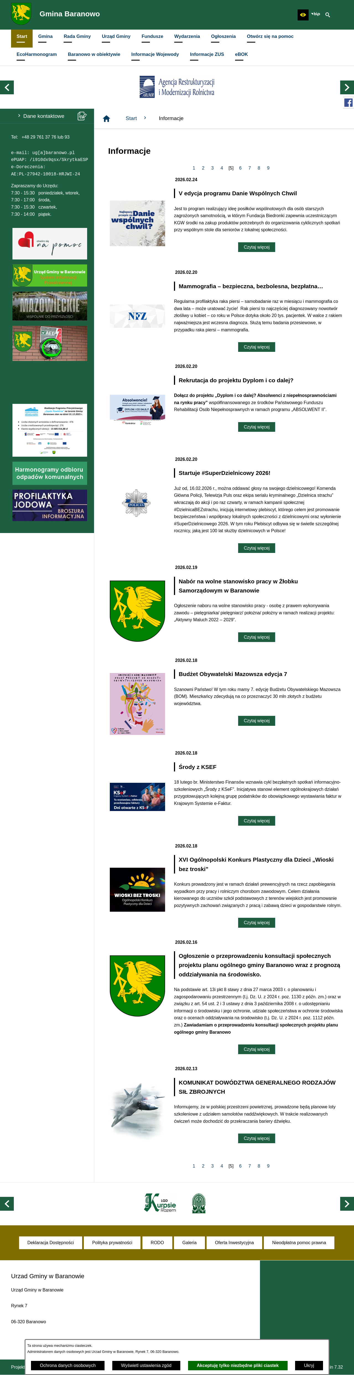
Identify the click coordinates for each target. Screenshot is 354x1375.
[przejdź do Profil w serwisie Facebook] (348, 102)
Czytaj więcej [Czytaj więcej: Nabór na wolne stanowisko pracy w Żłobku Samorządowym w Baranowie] (256, 637)
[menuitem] (22, 39)
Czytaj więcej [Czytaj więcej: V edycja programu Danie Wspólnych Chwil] (256, 247)
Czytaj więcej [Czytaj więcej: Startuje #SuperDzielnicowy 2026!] (256, 548)
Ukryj (309, 1365)
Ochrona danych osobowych (68, 1365)
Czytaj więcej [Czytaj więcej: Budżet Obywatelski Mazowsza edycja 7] (256, 720)
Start (137, 118)
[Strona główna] (106, 119)
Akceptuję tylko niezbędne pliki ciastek (238, 1365)
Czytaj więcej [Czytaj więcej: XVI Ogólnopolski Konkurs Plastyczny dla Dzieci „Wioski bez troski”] (256, 922)
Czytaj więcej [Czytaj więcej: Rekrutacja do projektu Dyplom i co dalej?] (256, 427)
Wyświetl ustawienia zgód (146, 1365)
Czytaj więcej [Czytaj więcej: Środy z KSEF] (256, 820)
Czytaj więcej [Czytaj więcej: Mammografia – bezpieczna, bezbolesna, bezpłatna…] (256, 347)
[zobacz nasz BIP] (315, 14)
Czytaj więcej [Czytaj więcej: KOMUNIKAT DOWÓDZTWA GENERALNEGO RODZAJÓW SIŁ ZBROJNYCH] (256, 1138)
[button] (303, 14)
